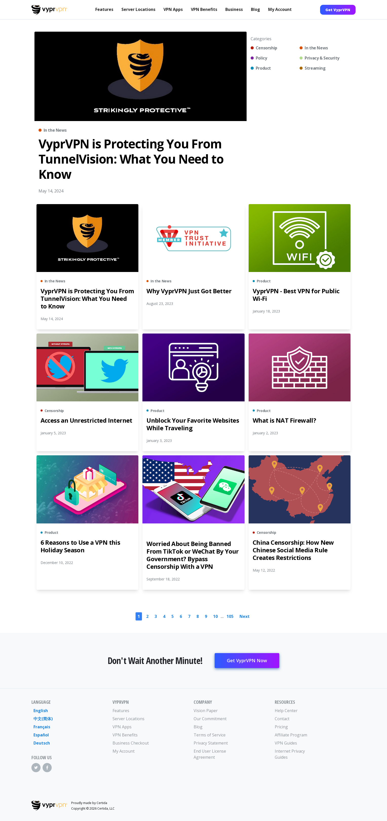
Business (234, 9)
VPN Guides (286, 743)
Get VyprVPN (337, 9)
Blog (255, 9)
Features (104, 9)
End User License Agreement (210, 754)
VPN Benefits (204, 9)
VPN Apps (173, 9)
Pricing (281, 727)
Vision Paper (206, 710)
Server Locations (138, 9)
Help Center (286, 710)
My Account (280, 9)
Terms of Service (210, 735)
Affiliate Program (291, 735)
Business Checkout (131, 743)
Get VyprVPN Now (247, 660)
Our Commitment (210, 718)
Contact (282, 718)
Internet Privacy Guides (290, 754)
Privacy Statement (211, 743)
